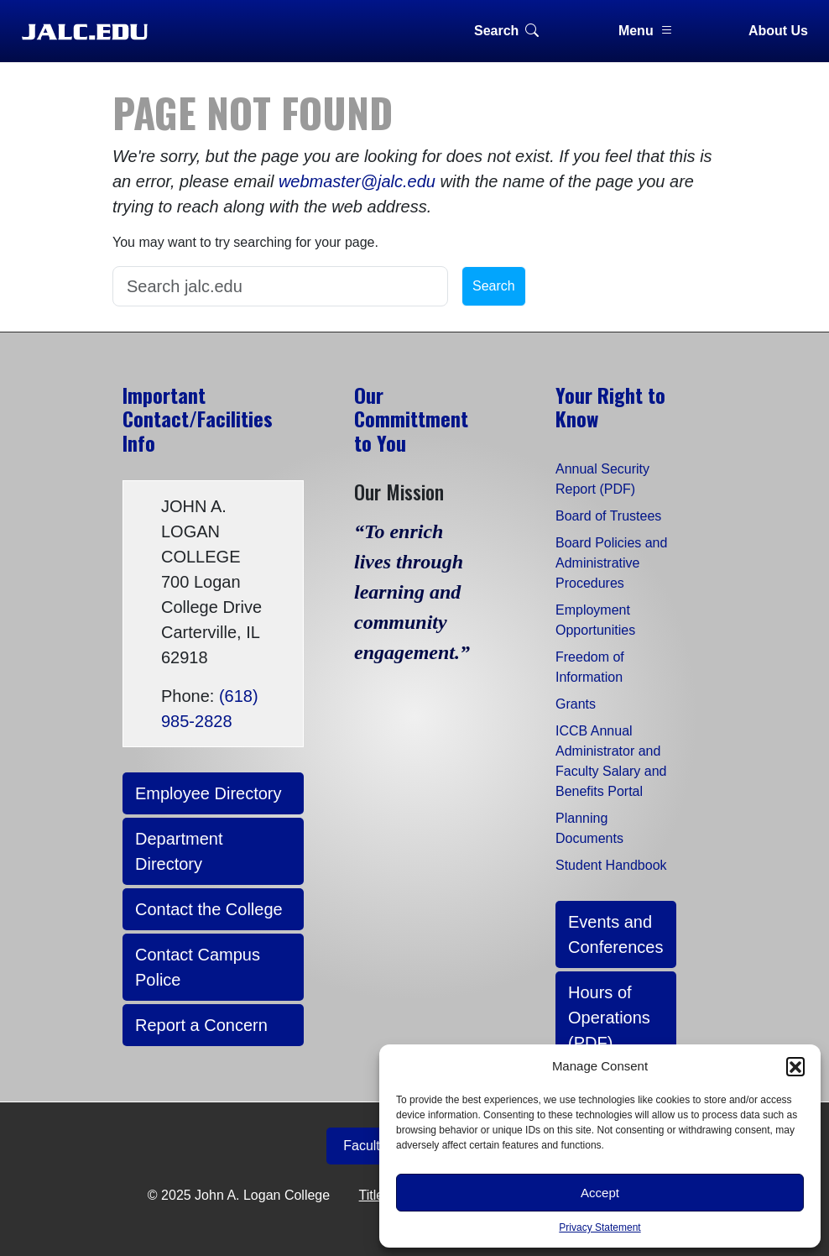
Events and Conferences (615, 934)
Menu (646, 31)
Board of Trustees (608, 516)
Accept (600, 1192)
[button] (795, 1066)
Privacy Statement (599, 1227)
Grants (575, 704)
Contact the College (209, 909)
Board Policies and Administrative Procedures (611, 563)
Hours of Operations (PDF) (609, 1017)
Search (506, 31)
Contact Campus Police (197, 967)
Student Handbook (611, 865)
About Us (778, 31)
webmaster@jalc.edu (357, 181)
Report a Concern (201, 1025)
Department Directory (179, 851)
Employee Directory (208, 793)
